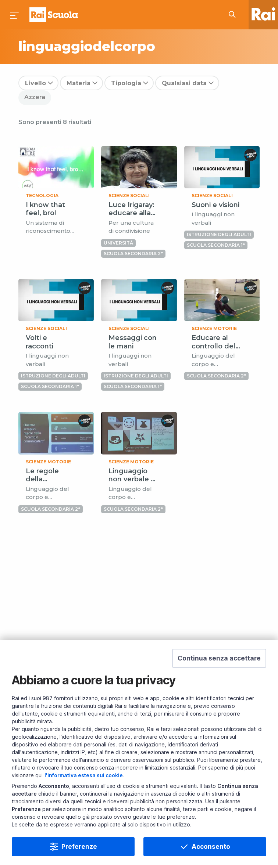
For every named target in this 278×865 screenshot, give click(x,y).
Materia (78, 83)
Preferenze (79, 846)
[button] (219, 658)
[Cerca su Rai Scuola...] (234, 15)
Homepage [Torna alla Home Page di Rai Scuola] (53, 14)
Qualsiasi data (184, 83)
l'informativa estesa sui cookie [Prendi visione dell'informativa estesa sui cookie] (83, 775)
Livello (35, 83)
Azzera (34, 97)
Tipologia (126, 83)
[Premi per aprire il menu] (14, 14)
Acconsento (211, 846)
